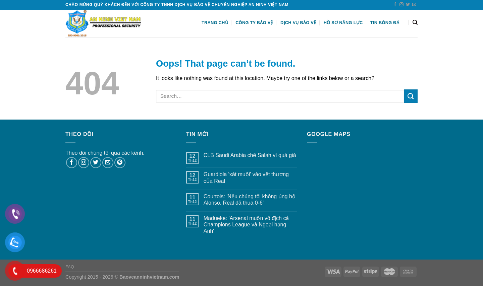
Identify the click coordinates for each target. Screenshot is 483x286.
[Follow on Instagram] (401, 4)
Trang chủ (215, 22)
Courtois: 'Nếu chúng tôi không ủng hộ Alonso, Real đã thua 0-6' (250, 200)
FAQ (69, 267)
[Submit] (411, 95)
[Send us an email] (414, 4)
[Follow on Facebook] (395, 4)
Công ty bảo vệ (254, 22)
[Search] (415, 22)
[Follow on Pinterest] (119, 162)
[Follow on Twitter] (408, 4)
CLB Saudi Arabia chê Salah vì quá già (250, 155)
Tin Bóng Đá (384, 22)
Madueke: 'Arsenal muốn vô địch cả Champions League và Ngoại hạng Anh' (246, 224)
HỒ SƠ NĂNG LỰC (343, 22)
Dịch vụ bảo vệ (298, 22)
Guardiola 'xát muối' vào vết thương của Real (246, 177)
